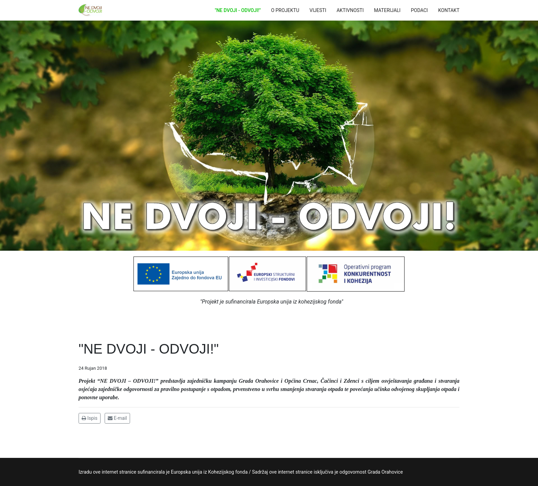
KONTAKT (448, 10)
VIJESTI (317, 10)
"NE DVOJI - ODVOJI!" (238, 10)
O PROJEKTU (285, 10)
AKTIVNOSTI (350, 10)
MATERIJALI (387, 10)
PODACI (419, 10)
